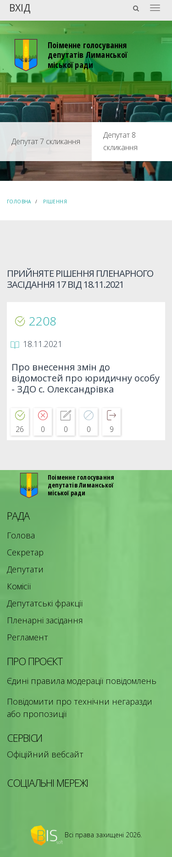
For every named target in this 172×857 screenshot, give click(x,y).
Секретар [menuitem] (25, 552)
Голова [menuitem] (21, 535)
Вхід (19, 7)
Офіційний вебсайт (45, 754)
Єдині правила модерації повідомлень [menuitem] (81, 680)
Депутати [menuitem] (25, 569)
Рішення (55, 201)
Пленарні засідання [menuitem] (45, 620)
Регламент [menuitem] (27, 637)
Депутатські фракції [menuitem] (45, 603)
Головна (19, 201)
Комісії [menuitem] (19, 586)
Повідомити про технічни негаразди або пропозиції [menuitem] (79, 707)
